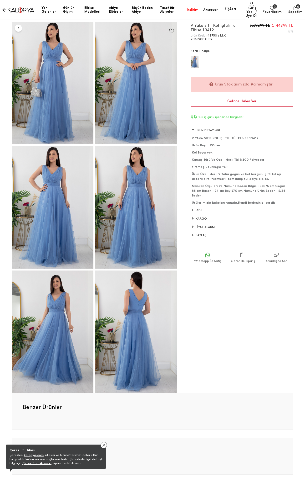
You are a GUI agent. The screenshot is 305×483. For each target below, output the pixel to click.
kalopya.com (34, 455)
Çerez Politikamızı (36, 463)
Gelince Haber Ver (241, 101)
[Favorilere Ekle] (171, 31)
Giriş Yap (251, 10)
